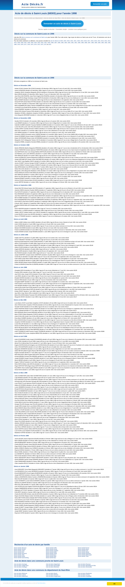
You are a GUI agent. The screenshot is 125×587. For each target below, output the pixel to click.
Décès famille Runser (83, 547)
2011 (109, 40)
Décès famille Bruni (51, 554)
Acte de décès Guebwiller (84, 575)
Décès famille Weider (83, 551)
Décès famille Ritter (51, 555)
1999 (52, 41)
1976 (28, 43)
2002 (42, 41)
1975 (32, 43)
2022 (71, 40)
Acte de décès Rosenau (84, 563)
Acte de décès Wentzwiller (85, 566)
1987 (89, 41)
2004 (35, 41)
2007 (25, 41)
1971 (45, 43)
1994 (65, 41)
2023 (68, 40)
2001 (45, 41)
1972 (42, 43)
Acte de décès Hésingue (20, 566)
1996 (59, 41)
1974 (35, 43)
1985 (95, 41)
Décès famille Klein (19, 551)
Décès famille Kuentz (51, 548)
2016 (92, 40)
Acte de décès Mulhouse (20, 572)
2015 (95, 40)
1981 (109, 41)
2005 (32, 41)
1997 (55, 41)
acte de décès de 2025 (56, 40)
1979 (18, 43)
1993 (69, 41)
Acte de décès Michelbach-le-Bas (87, 564)
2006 (28, 41)
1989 (82, 41)
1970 (49, 43)
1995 (62, 41)
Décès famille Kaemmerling (21, 556)
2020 (78, 40)
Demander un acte (100, 4)
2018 (85, 40)
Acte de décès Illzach (51, 572)
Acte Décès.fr (32, 4)
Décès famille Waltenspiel (85, 554)
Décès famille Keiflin (51, 547)
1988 (85, 41)
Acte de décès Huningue (20, 563)
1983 (102, 41)
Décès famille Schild (51, 552)
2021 (75, 40)
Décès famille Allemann (20, 547)
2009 (18, 41)
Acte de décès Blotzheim (52, 566)
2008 (22, 41)
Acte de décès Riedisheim (85, 572)
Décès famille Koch (83, 550)
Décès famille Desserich (20, 552)
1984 (99, 41)
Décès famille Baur (51, 556)
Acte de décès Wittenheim (21, 575)
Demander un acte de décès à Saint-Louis (62, 23)
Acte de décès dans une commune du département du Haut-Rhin (42, 569)
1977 (25, 43)
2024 (65, 40)
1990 (79, 41)
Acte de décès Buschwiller (53, 564)
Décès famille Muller (51, 551)
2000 (49, 41)
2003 (38, 41)
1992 (72, 41)
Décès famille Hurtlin (19, 555)
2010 (15, 41)
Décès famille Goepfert (52, 550)
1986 (92, 41)
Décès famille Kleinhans (84, 552)
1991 (75, 41)
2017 (88, 40)
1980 (15, 43)
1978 (22, 43)
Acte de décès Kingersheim (53, 575)
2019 (82, 40)
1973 (38, 43)
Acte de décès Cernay (84, 574)
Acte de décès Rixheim (52, 574)
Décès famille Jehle (19, 554)
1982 (105, 41)
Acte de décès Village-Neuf (21, 564)
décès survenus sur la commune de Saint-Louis (34, 36)
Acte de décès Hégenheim (53, 563)
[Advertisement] (62, 60)
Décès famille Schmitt (20, 548)
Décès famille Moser (83, 548)
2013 (102, 40)
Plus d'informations (67, 584)
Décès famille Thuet (83, 555)
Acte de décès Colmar (20, 574)
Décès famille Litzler (19, 550)
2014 (99, 40)
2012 (105, 40)
